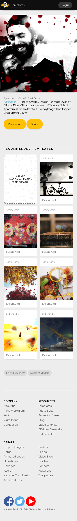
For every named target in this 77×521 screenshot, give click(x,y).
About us (9, 406)
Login (65, 5)
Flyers (7, 470)
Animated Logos (14, 456)
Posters (43, 447)
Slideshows (11, 461)
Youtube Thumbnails (17, 475)
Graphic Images (14, 447)
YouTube (31, 501)
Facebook (9, 501)
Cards (7, 452)
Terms (41, 509)
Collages (9, 466)
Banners (43, 466)
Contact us (11, 424)
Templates (45, 406)
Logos (42, 452)
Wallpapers (45, 475)
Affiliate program (14, 410)
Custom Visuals (39, 372)
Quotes (43, 461)
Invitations (44, 470)
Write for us (11, 420)
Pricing (8, 415)
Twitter (20, 501)
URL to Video (46, 434)
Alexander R (11, 101)
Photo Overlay (15, 372)
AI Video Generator (50, 429)
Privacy (51, 509)
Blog (41, 420)
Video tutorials (47, 424)
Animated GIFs (13, 480)
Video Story (45, 456)
